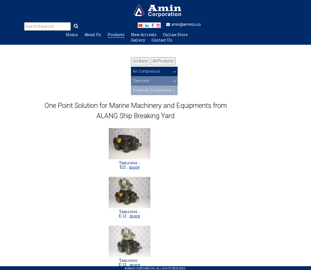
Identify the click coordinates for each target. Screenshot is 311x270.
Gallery (138, 40)
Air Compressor (146, 71)
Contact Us (162, 40)
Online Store (175, 34)
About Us (92, 34)
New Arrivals (143, 34)
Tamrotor (141, 81)
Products (116, 34)
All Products (163, 61)
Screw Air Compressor (152, 90)
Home (72, 34)
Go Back (140, 61)
